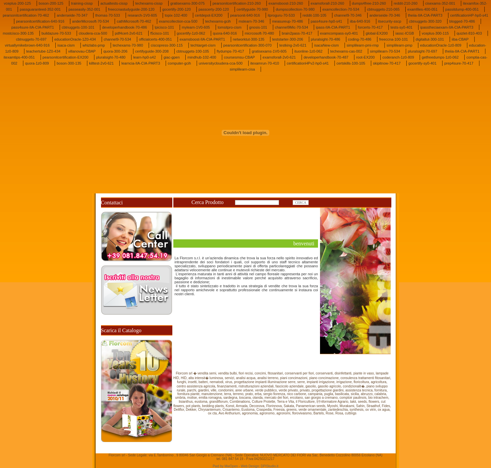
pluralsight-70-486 (325, 39)
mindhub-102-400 (201, 57)
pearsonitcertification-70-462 (26, 15)
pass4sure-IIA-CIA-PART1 (32, 27)
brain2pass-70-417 (297, 33)
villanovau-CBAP (82, 51)
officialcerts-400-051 (155, 39)
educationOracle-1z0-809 (440, 45)
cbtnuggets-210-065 (383, 9)
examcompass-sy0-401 (339, 33)
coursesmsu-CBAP (239, 57)
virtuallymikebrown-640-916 (27, 45)
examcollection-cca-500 (178, 21)
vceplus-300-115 (435, 33)
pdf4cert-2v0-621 (129, 33)
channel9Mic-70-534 (291, 27)
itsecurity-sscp (389, 21)
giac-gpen (172, 57)
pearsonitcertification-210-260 (236, 3)
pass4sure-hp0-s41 (326, 21)
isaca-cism (66, 45)
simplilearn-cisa (242, 69)
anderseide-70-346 (384, 15)
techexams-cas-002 (346, 51)
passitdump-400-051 (462, 9)
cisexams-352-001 (440, 3)
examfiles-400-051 (422, 9)
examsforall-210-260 (327, 3)
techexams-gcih (218, 21)
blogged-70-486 (462, 21)
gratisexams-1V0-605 (269, 51)
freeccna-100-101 (393, 39)
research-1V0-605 (142, 15)
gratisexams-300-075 (187, 3)
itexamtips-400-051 (19, 57)
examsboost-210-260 (286, 3)
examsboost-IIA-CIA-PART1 (202, 39)
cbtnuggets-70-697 (31, 39)
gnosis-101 (258, 27)
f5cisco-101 (159, 33)
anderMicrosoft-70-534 (90, 21)
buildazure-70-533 (56, 33)
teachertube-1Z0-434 (43, 51)
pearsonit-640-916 (245, 15)
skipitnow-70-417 (387, 63)
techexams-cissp (149, 3)
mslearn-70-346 (251, 21)
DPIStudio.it (269, 466)
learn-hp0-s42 (144, 57)
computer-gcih (179, 63)
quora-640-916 (225, 33)
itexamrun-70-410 (264, 63)
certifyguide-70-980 (252, 9)
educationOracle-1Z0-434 (75, 39)
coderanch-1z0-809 (398, 57)
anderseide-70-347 (72, 15)
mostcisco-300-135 (18, 33)
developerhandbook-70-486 (124, 27)
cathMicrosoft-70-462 (134, 21)
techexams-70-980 (128, 45)
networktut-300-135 (248, 39)
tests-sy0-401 (401, 27)
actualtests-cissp (113, 3)
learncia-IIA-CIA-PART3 (140, 63)
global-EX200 (377, 33)
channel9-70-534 (117, 39)
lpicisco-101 (164, 27)
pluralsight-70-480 (110, 57)
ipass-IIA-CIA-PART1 (333, 27)
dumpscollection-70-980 (295, 9)
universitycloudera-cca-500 (220, 63)
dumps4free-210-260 (369, 3)
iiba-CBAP (460, 39)
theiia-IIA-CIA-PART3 (425, 15)
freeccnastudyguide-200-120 (131, 9)
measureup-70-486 (287, 21)
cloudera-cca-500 (93, 33)
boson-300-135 (69, 63)
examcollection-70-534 (340, 9)
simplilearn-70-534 (385, 51)
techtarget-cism (202, 45)
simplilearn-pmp (399, 45)
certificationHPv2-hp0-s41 (308, 63)
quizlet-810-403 (469, 33)
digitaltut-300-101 (430, 39)
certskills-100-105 (350, 63)
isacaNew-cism (326, 45)
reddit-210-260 (406, 3)
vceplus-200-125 (17, 3)
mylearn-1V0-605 (196, 27)
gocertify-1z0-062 (191, 33)
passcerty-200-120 (213, 9)
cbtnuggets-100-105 (192, 51)
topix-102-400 (176, 15)
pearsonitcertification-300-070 (247, 45)
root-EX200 (365, 57)
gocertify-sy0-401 (422, 63)
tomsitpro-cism (230, 27)
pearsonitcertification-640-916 (40, 21)
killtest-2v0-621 (101, 63)
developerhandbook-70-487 (326, 57)
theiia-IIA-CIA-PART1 (462, 51)
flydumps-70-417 (230, 51)
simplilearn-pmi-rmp (363, 45)
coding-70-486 (359, 39)
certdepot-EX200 (209, 15)
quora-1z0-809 (37, 63)
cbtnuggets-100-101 (78, 27)
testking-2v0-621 (292, 45)
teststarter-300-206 (287, 39)
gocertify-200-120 (176, 9)
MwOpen (231, 466)
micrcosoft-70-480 (259, 33)
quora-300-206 (115, 51)
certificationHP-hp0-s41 (469, 15)
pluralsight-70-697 (422, 51)
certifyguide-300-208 (152, 51)
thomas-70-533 (107, 15)
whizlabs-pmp (93, 45)
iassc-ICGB (404, 33)
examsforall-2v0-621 (279, 57)
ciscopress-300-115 (167, 45)
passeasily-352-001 (84, 9)
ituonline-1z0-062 (308, 51)
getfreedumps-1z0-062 (440, 57)
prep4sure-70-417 (458, 63)
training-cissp (82, 3)
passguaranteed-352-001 (40, 9)
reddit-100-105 (315, 15)
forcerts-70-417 (370, 27)
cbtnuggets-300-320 (425, 21)
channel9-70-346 (348, 15)
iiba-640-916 (360, 21)
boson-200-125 (51, 3)
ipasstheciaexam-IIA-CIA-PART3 (446, 27)
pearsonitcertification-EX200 (66, 57)
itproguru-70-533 (281, 15)
